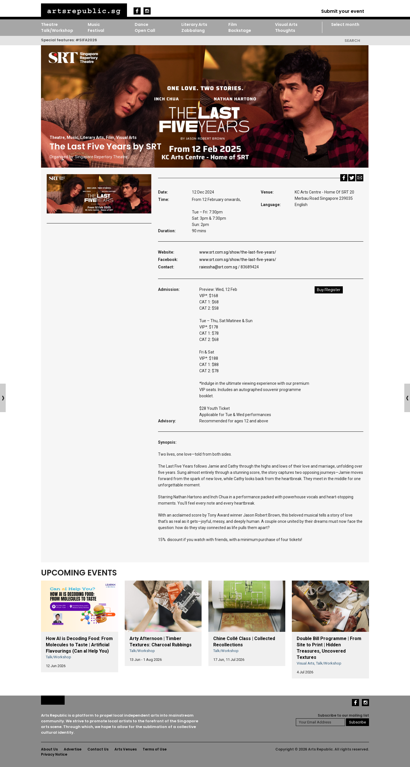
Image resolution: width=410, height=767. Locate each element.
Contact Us (97, 749)
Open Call (145, 30)
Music (94, 24)
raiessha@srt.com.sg (218, 267)
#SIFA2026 (86, 40)
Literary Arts (194, 24)
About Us (49, 749)
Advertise (72, 749)
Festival (96, 30)
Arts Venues (125, 749)
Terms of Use (155, 749)
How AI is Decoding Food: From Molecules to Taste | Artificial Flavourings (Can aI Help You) (79, 645)
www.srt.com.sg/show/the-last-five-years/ (237, 252)
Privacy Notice (54, 754)
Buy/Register (329, 289)
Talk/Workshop (57, 30)
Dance (141, 24)
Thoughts (285, 30)
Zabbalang (193, 30)
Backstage (239, 30)
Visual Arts (286, 24)
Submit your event (342, 11)
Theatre (49, 24)
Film (232, 24)
